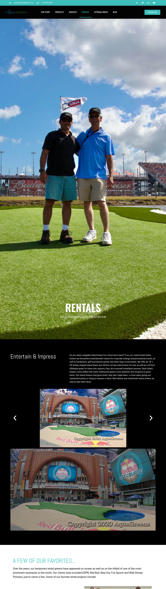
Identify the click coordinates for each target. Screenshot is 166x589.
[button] (15, 418)
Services (73, 12)
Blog (115, 12)
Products (59, 12)
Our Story (45, 12)
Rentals (85, 12)
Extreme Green (101, 12)
